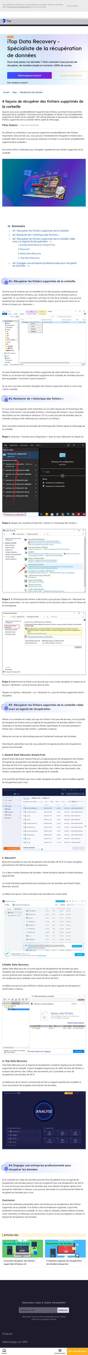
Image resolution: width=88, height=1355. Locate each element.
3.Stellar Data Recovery (29, 253)
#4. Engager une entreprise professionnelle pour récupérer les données (45, 264)
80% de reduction (77, 1351)
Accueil (6, 92)
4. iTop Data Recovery (29, 258)
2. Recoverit (23, 249)
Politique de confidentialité (18, 7)
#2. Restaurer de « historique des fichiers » (36, 234)
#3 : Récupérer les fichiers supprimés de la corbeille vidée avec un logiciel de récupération (44, 240)
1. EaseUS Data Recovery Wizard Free (36, 245)
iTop (44, 1290)
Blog (15, 92)
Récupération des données (31, 92)
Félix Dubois (10, 125)
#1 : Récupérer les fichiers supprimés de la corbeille (41, 230)
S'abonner (62, 1310)
